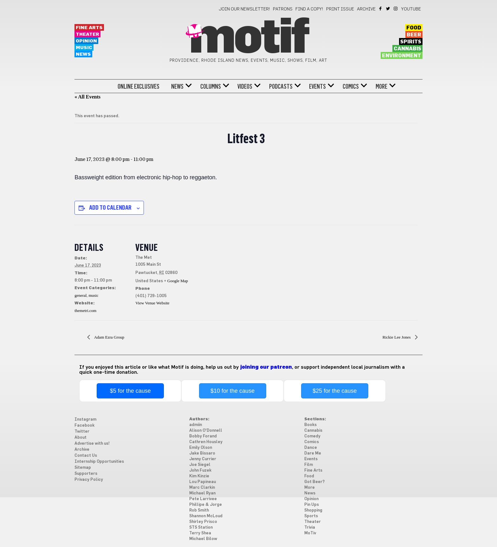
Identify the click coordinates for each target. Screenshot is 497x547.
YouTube (411, 9)
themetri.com (85, 310)
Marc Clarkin (202, 488)
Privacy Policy (88, 480)
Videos (244, 86)
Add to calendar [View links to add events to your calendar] (110, 207)
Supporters (85, 474)
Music (84, 47)
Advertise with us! (92, 444)
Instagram (396, 8)
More (381, 86)
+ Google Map (176, 280)
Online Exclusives (138, 86)
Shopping (313, 510)
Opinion (86, 41)
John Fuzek (200, 470)
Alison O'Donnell (205, 431)
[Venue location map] (229, 268)
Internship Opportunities (99, 462)
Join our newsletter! (244, 9)
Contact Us (85, 456)
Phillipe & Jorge (205, 505)
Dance (310, 448)
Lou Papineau (202, 482)
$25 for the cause (335, 391)
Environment (401, 55)
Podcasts (281, 86)
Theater (87, 34)
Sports (311, 516)
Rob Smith (199, 510)
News (83, 54)
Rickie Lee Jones (397, 337)
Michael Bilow (203, 539)
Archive (366, 9)
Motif (248, 38)
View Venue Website (152, 303)
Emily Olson (200, 448)
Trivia (309, 527)
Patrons (283, 9)
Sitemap (82, 468)
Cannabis (407, 48)
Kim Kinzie (199, 476)
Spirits (410, 41)
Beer (414, 34)
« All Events (87, 96)
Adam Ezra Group (108, 337)
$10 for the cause (232, 391)
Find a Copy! (309, 9)
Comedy (312, 436)
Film (308, 465)
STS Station (201, 527)
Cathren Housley (206, 442)
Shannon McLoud (206, 516)
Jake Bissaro (202, 453)
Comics (351, 86)
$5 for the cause (130, 391)
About (80, 438)
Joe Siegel (199, 465)
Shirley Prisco (203, 522)
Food (413, 27)
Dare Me (312, 453)
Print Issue (340, 9)
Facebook (380, 8)
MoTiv (310, 533)
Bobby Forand (203, 436)
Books (310, 425)
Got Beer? (314, 482)
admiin (195, 425)
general (80, 295)
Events (317, 86)
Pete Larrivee (203, 499)
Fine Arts (89, 27)
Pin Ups (311, 505)
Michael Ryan (202, 493)
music (93, 295)
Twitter (388, 8)
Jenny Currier (202, 459)
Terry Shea (200, 533)
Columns (210, 86)
